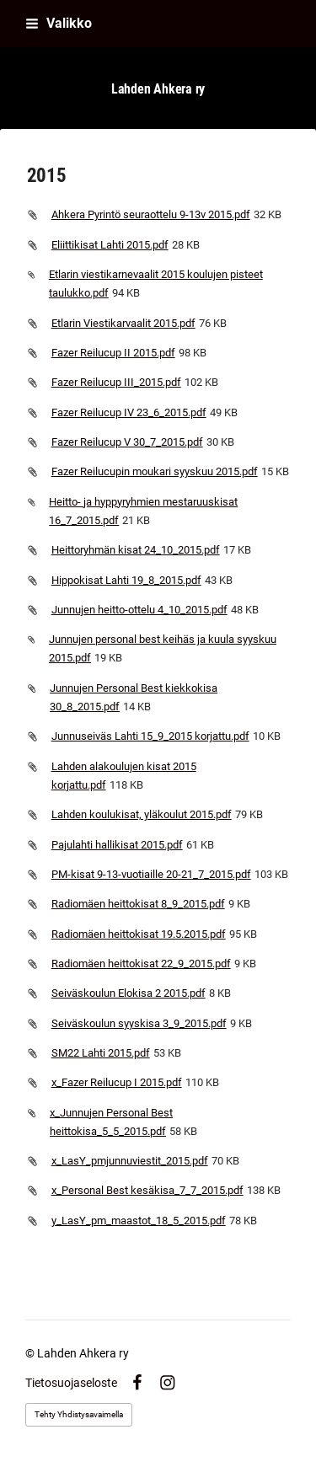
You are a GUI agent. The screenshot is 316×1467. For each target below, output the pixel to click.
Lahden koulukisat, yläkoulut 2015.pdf (141, 814)
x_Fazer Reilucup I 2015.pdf (116, 1082)
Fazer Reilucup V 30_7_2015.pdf (127, 442)
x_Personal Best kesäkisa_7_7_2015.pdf (147, 1190)
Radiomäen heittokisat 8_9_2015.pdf (138, 903)
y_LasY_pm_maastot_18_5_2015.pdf (138, 1220)
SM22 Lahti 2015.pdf (100, 1053)
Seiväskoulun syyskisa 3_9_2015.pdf (139, 1023)
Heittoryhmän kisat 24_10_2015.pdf (135, 549)
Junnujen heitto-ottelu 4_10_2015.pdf (139, 609)
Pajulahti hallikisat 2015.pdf (117, 844)
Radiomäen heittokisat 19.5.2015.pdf (138, 934)
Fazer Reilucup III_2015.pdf (116, 382)
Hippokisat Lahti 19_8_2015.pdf (126, 580)
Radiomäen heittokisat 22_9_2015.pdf (141, 963)
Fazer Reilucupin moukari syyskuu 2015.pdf (154, 471)
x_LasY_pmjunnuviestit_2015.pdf (129, 1160)
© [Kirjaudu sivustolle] (31, 1353)
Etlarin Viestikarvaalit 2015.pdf (123, 323)
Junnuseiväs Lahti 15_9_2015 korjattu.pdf (150, 736)
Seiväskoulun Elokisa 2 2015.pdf (128, 993)
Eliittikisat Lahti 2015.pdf (110, 244)
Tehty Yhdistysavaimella (79, 1414)
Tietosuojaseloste (71, 1383)
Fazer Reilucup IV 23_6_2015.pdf (128, 412)
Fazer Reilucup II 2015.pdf (113, 352)
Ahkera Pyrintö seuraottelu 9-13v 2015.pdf (150, 214)
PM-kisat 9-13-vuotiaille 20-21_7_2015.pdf (151, 874)
